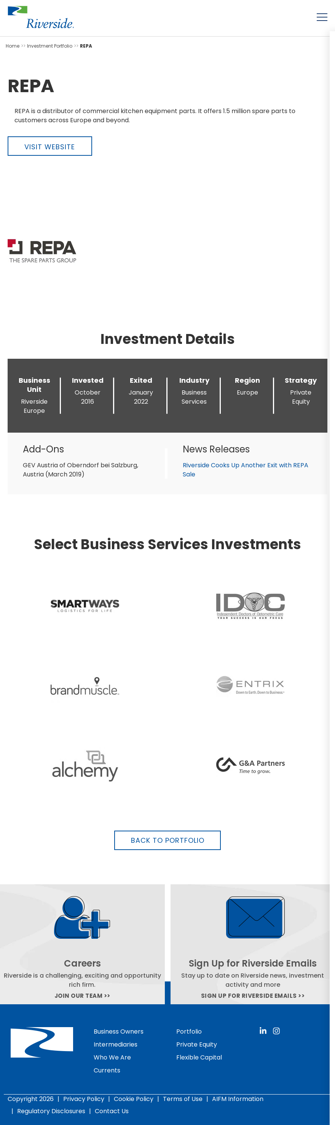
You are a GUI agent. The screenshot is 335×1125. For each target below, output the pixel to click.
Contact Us (112, 1111)
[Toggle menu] (322, 17)
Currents (107, 1070)
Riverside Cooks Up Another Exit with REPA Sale (245, 470)
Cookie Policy (133, 1099)
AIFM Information (237, 1099)
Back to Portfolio (167, 840)
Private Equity (196, 1044)
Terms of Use (183, 1099)
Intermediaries (115, 1044)
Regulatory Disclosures (51, 1111)
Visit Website (49, 147)
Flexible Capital (199, 1057)
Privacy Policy (83, 1099)
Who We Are (112, 1057)
